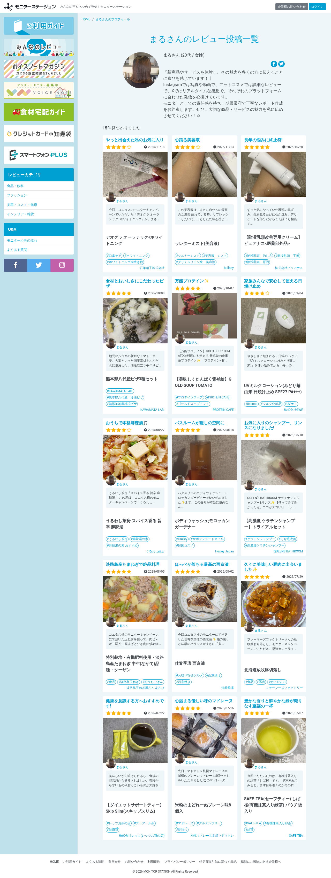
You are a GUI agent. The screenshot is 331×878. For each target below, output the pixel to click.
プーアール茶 (145, 823)
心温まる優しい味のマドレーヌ (204, 700)
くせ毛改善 (288, 539)
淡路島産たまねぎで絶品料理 (133, 564)
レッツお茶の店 (120, 823)
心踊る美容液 (187, 139)
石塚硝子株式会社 (152, 268)
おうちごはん (153, 682)
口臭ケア (115, 256)
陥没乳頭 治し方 (259, 256)
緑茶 (250, 829)
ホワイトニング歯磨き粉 (126, 262)
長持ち (182, 829)
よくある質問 (17, 250)
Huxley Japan (224, 551)
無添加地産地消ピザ (123, 404)
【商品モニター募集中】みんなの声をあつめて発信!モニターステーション (30, 6)
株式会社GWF (293, 410)
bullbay (229, 268)
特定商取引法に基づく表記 (218, 862)
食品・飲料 (15, 186)
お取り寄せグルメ (190, 675)
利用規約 (154, 862)
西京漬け (214, 675)
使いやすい (278, 682)
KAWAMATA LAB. (121, 391)
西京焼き (184, 682)
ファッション (17, 195)
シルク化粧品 (272, 404)
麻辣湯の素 (140, 539)
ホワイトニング (137, 256)
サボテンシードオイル (208, 539)
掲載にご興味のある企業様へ (261, 862)
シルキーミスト (189, 256)
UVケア (292, 404)
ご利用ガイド (72, 862)
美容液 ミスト (216, 256)
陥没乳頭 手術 (288, 256)
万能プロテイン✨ (192, 281)
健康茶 (113, 829)
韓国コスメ (185, 545)
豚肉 (262, 682)
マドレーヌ (185, 823)
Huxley (182, 539)
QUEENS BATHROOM (288, 551)
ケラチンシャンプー (261, 539)
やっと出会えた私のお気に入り (135, 139)
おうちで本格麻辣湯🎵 (127, 422)
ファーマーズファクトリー (284, 688)
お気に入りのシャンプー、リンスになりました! (273, 425)
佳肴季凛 (227, 688)
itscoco (252, 404)
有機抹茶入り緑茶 (278, 823)
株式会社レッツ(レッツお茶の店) (141, 835)
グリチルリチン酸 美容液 (196, 262)
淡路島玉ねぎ (129, 682)
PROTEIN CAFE (218, 397)
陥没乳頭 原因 (258, 262)
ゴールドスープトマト (193, 404)
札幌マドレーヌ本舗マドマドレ (212, 835)
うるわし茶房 (118, 539)
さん (122, 201)
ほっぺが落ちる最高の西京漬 (202, 564)
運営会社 (114, 862)
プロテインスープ (190, 397)
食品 (112, 682)
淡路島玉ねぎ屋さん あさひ (145, 688)
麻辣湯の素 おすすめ (123, 545)
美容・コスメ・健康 (22, 205)
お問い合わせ (134, 862)
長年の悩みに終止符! (263, 139)
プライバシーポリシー (179, 862)
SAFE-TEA (254, 823)
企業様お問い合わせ (292, 7)
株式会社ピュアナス (289, 268)
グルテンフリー (210, 823)
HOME (54, 862)
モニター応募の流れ (22, 240)
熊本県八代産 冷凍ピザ (126, 397)
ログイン (317, 7)
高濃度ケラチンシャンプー (265, 545)
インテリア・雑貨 (20, 214)
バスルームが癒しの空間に (199, 422)
